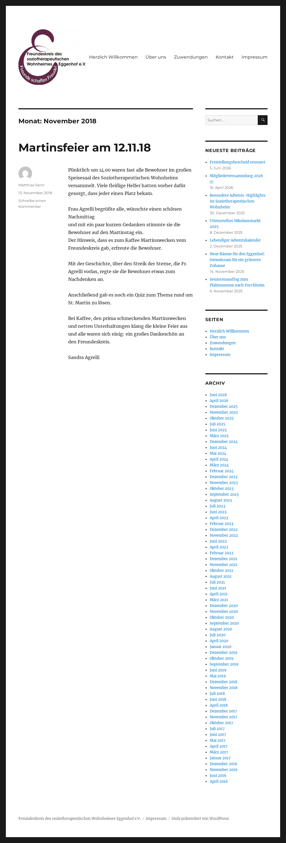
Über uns (156, 57)
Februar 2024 (221, 471)
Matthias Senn (31, 185)
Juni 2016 (218, 775)
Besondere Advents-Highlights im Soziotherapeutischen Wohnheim (238, 201)
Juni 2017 (218, 734)
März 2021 (219, 600)
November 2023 (224, 482)
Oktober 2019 (221, 658)
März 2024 (219, 465)
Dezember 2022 (224, 529)
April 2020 (219, 641)
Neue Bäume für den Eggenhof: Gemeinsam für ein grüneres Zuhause (237, 260)
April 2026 (219, 400)
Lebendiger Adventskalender (235, 240)
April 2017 (219, 746)
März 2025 (219, 435)
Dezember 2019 (223, 652)
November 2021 (223, 564)
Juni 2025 (218, 430)
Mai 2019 (218, 676)
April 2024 (219, 459)
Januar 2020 (220, 646)
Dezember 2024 (224, 441)
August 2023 (221, 500)
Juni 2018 (218, 699)
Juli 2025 (217, 424)
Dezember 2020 (224, 605)
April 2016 (219, 781)
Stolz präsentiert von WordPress (200, 818)
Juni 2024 (218, 447)
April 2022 (219, 547)
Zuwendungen (191, 57)
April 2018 (219, 705)
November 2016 (224, 769)
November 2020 (224, 611)
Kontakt (225, 57)
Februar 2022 (221, 553)
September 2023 (224, 494)
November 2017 (223, 717)
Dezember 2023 (223, 477)
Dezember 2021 (223, 559)
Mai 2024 (218, 453)
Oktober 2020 (222, 617)
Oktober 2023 (221, 488)
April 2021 (219, 594)
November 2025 (224, 412)
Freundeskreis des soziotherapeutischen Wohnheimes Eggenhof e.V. (79, 818)
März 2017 (219, 752)
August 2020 (221, 629)
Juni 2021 (218, 588)
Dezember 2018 (223, 682)
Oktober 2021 (221, 570)
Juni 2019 (218, 670)
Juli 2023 (217, 506)
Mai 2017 (218, 740)
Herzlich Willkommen (113, 57)
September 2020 (224, 623)
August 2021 (221, 576)
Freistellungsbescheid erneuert (237, 162)
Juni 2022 (218, 541)
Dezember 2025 (224, 406)
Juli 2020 (217, 635)
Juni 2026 (218, 394)
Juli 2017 (217, 728)
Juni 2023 (218, 512)
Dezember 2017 (223, 711)
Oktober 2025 (222, 418)
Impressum (255, 57)
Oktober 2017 (221, 723)
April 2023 (219, 518)
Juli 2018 (217, 693)
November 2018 (223, 687)
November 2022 (224, 535)
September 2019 (224, 664)
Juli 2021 (217, 582)
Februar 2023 (221, 523)
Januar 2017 (220, 758)
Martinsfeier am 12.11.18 (84, 147)
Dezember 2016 (223, 764)
